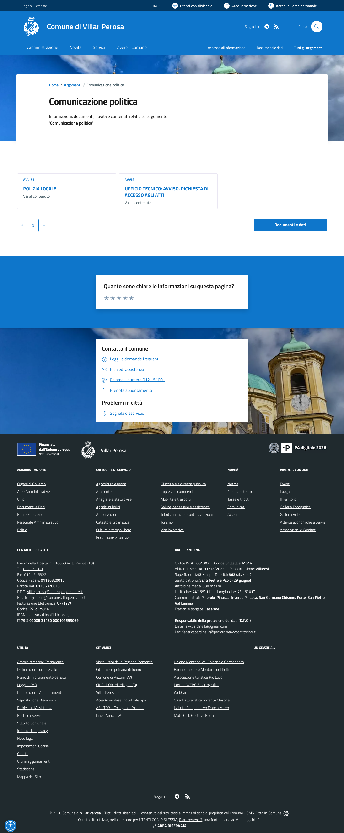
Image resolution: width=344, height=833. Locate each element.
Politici (22, 530)
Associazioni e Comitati (298, 530)
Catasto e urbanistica (112, 522)
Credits (22, 753)
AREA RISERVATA (169, 825)
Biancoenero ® (190, 819)
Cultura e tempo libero (113, 530)
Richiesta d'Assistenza (34, 708)
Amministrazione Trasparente (40, 662)
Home (54, 85)
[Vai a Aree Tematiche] (240, 5)
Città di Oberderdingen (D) (116, 685)
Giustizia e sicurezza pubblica (183, 484)
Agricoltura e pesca (111, 484)
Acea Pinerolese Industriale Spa (121, 700)
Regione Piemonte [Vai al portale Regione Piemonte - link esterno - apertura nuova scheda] (34, 5)
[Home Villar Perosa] (73, 26)
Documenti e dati (290, 224)
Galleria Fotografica (295, 507)
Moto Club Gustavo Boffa (194, 715)
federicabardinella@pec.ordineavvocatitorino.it (219, 632)
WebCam (181, 692)
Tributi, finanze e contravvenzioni (187, 514)
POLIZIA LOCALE (39, 188)
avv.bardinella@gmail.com (206, 626)
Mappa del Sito (29, 776)
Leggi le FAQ (27, 685)
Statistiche (25, 769)
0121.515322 (35, 574)
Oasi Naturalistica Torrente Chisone (202, 700)
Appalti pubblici (108, 507)
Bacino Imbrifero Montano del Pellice (203, 669)
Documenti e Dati (31, 507)
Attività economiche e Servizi (303, 522)
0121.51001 (33, 569)
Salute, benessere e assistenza (185, 507)
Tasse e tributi (238, 499)
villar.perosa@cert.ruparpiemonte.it (55, 592)
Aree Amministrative (33, 491)
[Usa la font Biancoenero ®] (192, 5)
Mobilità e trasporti (176, 499)
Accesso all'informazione (226, 47)
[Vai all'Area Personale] (292, 5)
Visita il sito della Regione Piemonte (124, 662)
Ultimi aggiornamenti (33, 761)
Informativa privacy (32, 731)
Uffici (21, 499)
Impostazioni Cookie (33, 746)
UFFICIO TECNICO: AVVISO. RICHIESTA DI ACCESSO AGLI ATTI (167, 192)
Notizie (232, 484)
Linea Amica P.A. (109, 715)
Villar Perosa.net (109, 692)
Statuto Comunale (31, 723)
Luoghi (285, 491)
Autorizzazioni (107, 514)
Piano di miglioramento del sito (41, 677)
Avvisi (28, 179)
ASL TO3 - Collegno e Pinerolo (120, 708)
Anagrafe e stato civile (114, 499)
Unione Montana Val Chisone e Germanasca (209, 662)
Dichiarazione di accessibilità (39, 669)
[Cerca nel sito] (316, 26)
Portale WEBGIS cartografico (196, 685)
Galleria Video (290, 514)
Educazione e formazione (115, 537)
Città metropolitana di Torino (118, 669)
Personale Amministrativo (37, 522)
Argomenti (72, 85)
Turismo (167, 522)
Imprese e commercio (177, 491)
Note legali (25, 738)
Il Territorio (288, 499)
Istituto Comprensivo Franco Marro (201, 708)
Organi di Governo (31, 484)
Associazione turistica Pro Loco (198, 677)
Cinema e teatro (240, 491)
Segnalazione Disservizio (36, 700)
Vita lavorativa (172, 530)
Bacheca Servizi (29, 715)
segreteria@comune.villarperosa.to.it (57, 597)
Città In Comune (268, 813)
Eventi (285, 484)
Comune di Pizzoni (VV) (114, 677)
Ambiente (104, 491)
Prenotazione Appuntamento (40, 692)
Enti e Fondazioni (30, 514)
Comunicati (236, 507)
